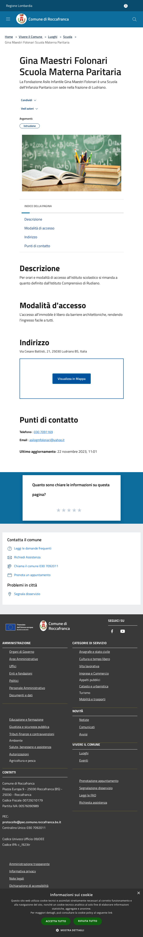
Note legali (16, 878)
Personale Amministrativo (27, 687)
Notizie (84, 719)
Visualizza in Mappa (72, 378)
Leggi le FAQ (87, 795)
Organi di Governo (21, 651)
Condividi (29, 100)
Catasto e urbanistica (93, 686)
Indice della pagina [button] (38, 206)
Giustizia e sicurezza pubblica (29, 726)
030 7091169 (43, 431)
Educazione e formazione (26, 719)
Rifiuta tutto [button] (87, 921)
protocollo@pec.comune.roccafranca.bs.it (31, 822)
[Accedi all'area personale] (125, 5)
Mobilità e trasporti (92, 699)
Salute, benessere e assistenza (30, 746)
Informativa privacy (22, 871)
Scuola (67, 36)
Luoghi (52, 36)
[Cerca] (134, 19)
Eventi (83, 760)
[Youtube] (123, 631)
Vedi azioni (30, 108)
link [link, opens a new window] (110, 912)
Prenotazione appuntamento (98, 780)
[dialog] (71, 913)
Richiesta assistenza (93, 802)
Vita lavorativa (89, 666)
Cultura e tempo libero (94, 658)
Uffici (12, 666)
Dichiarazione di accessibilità (28, 885)
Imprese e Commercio (94, 673)
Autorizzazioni (19, 754)
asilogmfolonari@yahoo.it (47, 439)
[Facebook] (112, 631)
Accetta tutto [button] (56, 921)
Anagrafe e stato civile (94, 651)
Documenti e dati (21, 695)
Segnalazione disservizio (96, 788)
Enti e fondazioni (20, 673)
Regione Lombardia (19, 5)
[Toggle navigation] (8, 19)
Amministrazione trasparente (29, 863)
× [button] (138, 893)
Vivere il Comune (31, 36)
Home (9, 36)
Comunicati (87, 727)
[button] (71, 930)
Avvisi (83, 734)
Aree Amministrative (23, 658)
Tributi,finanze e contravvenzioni (31, 734)
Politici (14, 680)
